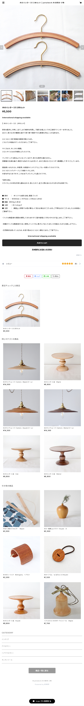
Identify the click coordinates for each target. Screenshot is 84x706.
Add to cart (42, 243)
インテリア (5, 639)
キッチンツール (7, 660)
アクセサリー (6, 646)
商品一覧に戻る (42, 671)
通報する (79, 255)
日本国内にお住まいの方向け (42, 249)
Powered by (42, 684)
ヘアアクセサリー (8, 653)
